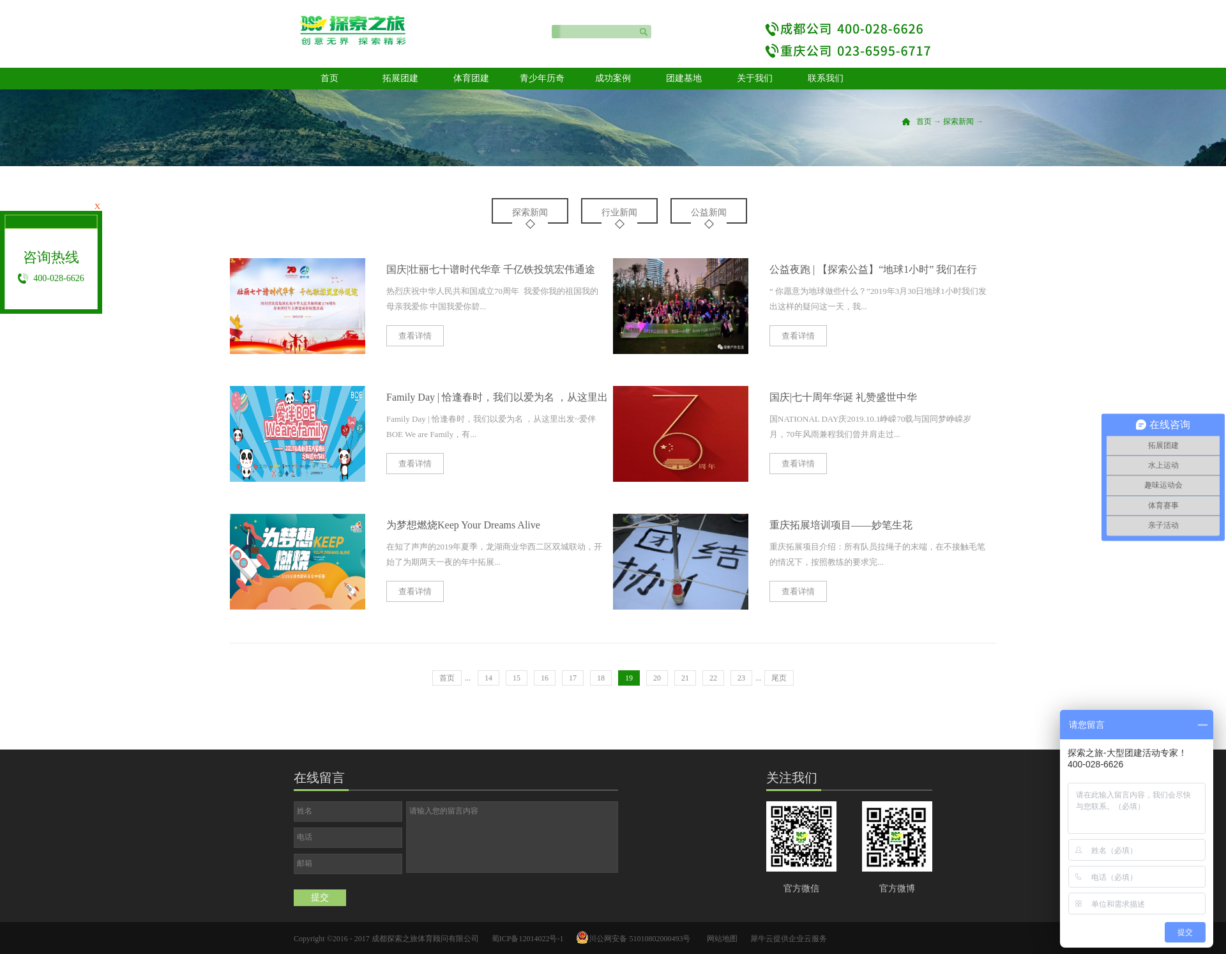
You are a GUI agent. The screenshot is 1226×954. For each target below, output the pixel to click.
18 (601, 677)
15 (516, 677)
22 (713, 677)
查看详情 (415, 336)
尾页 (779, 677)
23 (741, 677)
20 (657, 677)
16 (545, 677)
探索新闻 (958, 121)
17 (573, 677)
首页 (329, 78)
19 (629, 677)
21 (685, 677)
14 (488, 677)
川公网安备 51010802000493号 (639, 938)
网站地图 (720, 938)
